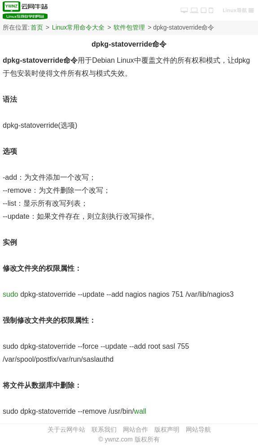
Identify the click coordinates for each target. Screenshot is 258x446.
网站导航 (198, 429)
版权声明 (166, 429)
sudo (10, 294)
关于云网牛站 (66, 429)
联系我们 (104, 429)
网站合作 (135, 429)
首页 (37, 27)
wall (140, 411)
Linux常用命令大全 (78, 27)
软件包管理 (129, 27)
